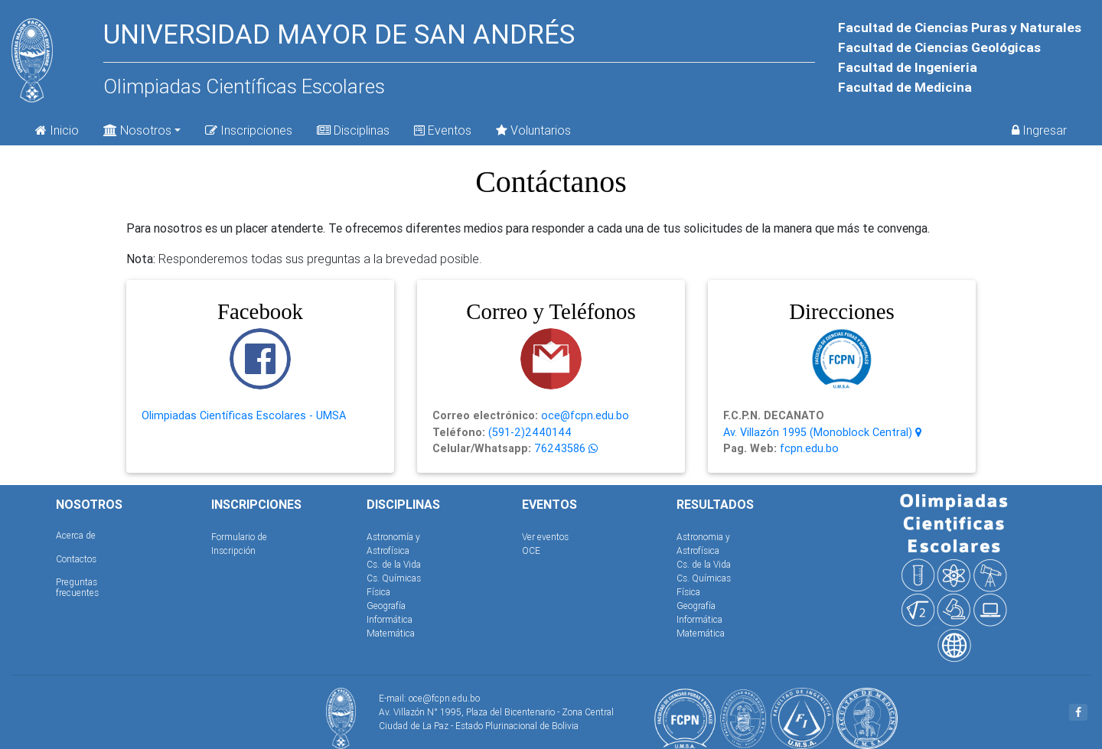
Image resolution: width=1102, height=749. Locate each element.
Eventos (442, 130)
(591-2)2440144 (528, 432)
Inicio (57, 130)
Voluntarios (533, 130)
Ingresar (1039, 130)
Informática (389, 619)
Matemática (391, 633)
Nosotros (137, 129)
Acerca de (76, 535)
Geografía (386, 605)
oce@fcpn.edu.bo (583, 415)
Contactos (76, 559)
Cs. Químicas (394, 578)
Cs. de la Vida (394, 564)
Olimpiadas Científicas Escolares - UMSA (244, 415)
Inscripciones (248, 130)
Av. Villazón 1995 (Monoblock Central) (822, 432)
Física (378, 592)
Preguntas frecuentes (77, 587)
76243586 (558, 448)
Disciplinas (353, 130)
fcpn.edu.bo (808, 448)
